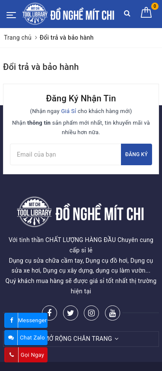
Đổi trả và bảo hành (41, 67)
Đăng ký (136, 154)
